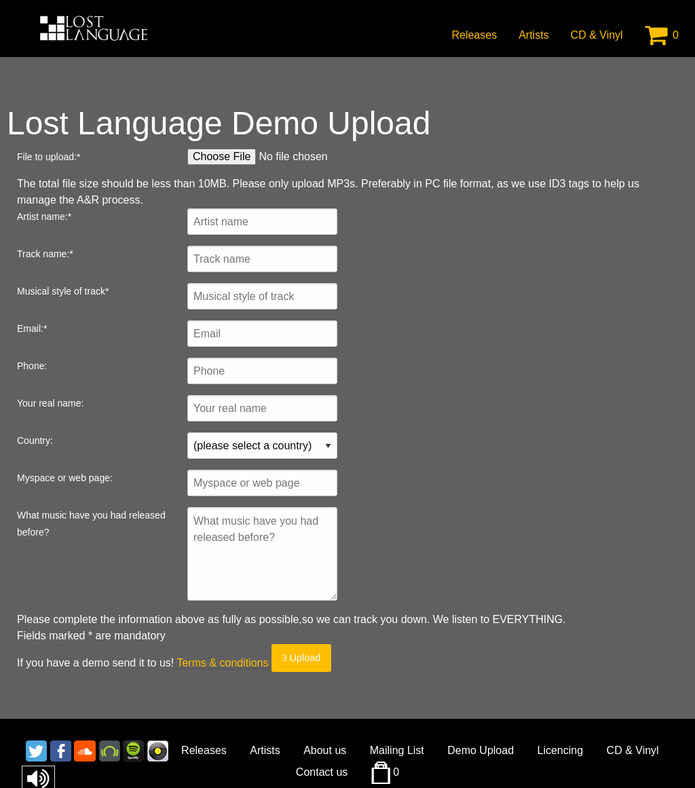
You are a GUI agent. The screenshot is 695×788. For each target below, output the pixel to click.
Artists (533, 35)
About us (324, 750)
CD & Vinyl (597, 35)
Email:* (32, 328)
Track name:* (45, 253)
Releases (474, 35)
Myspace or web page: (65, 477)
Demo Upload (480, 750)
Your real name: (50, 403)
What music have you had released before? (91, 524)
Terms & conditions (222, 663)
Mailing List (397, 750)
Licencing (561, 750)
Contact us (322, 772)
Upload (301, 657)
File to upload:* (48, 156)
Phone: (32, 365)
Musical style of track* (63, 291)
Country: (35, 440)
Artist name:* (44, 216)
